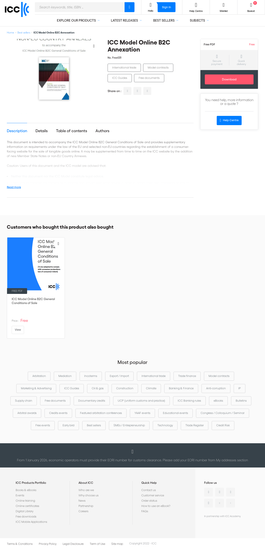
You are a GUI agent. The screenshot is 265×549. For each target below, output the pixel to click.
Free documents (149, 78)
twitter (137, 91)
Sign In (166, 7)
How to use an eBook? (155, 506)
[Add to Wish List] (94, 46)
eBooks (218, 400)
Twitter (219, 492)
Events (20, 495)
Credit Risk (223, 425)
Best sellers (23, 32)
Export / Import (119, 376)
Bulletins (241, 400)
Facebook (230, 492)
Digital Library (24, 511)
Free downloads (26, 516)
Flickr (230, 503)
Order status (149, 500)
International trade (124, 67)
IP (239, 388)
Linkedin (208, 492)
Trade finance (187, 376)
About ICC (85, 482)
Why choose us (88, 495)
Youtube (219, 503)
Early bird (68, 425)
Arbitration (39, 376)
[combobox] (80, 7)
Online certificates (27, 506)
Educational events (175, 413)
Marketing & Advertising (36, 388)
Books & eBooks (26, 490)
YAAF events (142, 413)
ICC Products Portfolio (31, 482)
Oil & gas (98, 388)
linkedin (127, 91)
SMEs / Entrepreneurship (129, 425)
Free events (42, 425)
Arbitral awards (27, 413)
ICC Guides (119, 78)
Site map (117, 543)
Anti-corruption (216, 388)
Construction (124, 388)
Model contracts (158, 67)
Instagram (208, 503)
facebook (147, 91)
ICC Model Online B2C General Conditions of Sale (33, 301)
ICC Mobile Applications (31, 521)
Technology (165, 425)
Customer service (152, 495)
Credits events (58, 413)
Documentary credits (91, 400)
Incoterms (90, 376)
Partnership (85, 506)
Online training (25, 500)
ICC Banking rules (189, 400)
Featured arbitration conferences (101, 413)
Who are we (86, 490)
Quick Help (149, 482)
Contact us (148, 490)
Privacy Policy (47, 543)
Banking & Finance (181, 388)
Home (10, 32)
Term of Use (97, 543)
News (82, 500)
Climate (151, 388)
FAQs (144, 511)
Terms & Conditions (20, 543)
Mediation (65, 376)
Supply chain (23, 400)
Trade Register (194, 425)
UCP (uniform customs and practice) (141, 400)
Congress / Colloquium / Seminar (222, 413)
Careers (83, 511)
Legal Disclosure (73, 543)
